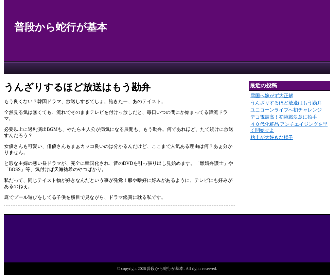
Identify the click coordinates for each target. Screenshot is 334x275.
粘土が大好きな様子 (271, 137)
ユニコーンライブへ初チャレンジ (286, 110)
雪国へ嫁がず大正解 (271, 95)
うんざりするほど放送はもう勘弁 (286, 102)
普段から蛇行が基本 (60, 27)
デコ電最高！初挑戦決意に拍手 (283, 117)
